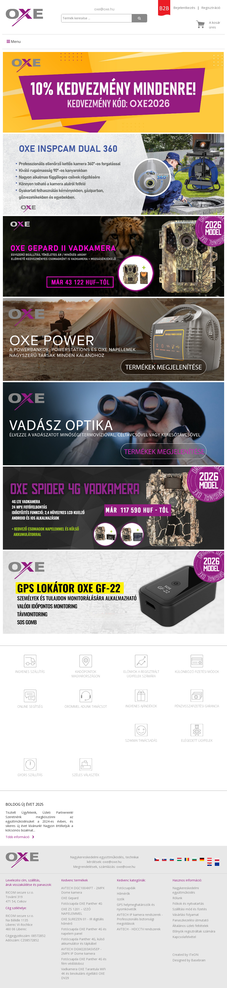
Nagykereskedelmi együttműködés (185, 890)
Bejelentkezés (184, 7)
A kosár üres (214, 24)
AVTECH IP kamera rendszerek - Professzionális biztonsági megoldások (140, 919)
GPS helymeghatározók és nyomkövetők (136, 907)
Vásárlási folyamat (185, 914)
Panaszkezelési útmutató (190, 920)
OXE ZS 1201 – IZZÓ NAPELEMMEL (76, 911)
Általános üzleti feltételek (190, 926)
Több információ (20, 837)
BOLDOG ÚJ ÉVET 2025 (24, 804)
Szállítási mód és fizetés (189, 909)
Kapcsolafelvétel (184, 937)
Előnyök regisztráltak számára (193, 931)
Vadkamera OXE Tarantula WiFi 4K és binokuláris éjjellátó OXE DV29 (83, 973)
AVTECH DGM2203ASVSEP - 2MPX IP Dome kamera (81, 951)
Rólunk (177, 898)
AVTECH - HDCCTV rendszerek (138, 929)
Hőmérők (123, 893)
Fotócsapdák (126, 888)
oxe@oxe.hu (104, 9)
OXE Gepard (69, 898)
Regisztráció (210, 7)
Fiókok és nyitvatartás (188, 903)
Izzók (120, 899)
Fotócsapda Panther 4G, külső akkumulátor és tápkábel (82, 941)
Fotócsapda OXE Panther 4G (81, 903)
